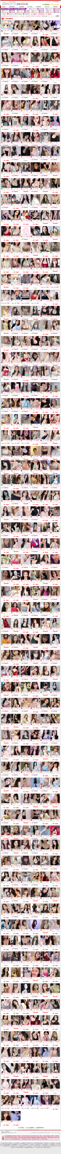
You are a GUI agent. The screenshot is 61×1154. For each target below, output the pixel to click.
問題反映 (55, 6)
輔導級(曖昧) (19, 14)
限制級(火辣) (11, 14)
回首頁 (4, 6)
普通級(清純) (27, 14)
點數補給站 (12, 6)
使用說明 (38, 6)
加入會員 (30, 6)
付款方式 (47, 6)
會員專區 (21, 6)
